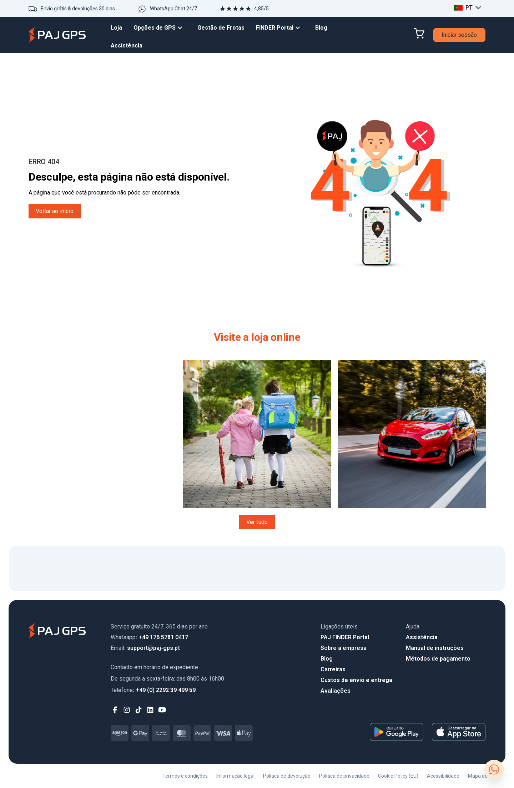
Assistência (422, 637)
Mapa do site (482, 776)
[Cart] (419, 33)
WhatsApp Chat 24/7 (173, 8)
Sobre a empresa (344, 648)
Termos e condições (185, 776)
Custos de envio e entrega (356, 680)
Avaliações (336, 690)
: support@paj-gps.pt (145, 648)
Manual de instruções (435, 648)
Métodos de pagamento (438, 658)
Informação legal (235, 776)
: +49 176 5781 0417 (149, 637)
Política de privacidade (344, 776)
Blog (327, 658)
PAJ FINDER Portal (345, 637)
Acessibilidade (443, 776)
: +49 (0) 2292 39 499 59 (153, 690)
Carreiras (333, 669)
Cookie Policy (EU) (398, 776)
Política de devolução (287, 776)
